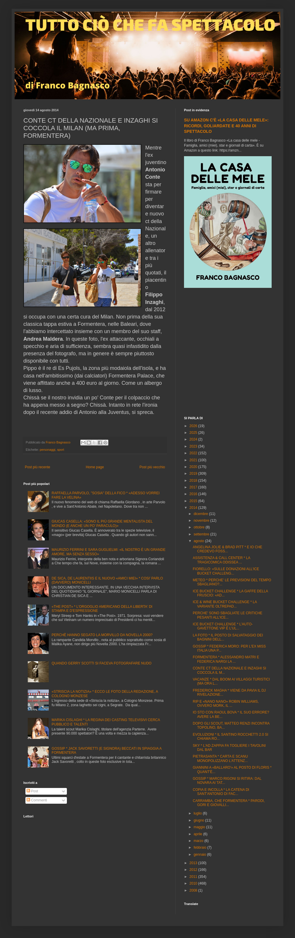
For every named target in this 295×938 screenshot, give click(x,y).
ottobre (200, 527)
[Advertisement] (55, 353)
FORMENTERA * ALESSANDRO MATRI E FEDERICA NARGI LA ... (226, 659)
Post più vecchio (152, 467)
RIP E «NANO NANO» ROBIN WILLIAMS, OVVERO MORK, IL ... (226, 703)
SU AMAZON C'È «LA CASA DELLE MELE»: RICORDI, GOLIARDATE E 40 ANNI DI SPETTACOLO (226, 126)
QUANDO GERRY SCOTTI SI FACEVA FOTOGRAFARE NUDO (102, 663)
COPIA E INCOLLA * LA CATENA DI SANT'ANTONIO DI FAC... (221, 792)
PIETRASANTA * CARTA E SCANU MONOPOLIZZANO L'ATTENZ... (220, 758)
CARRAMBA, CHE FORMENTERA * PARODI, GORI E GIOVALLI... (229, 803)
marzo (199, 841)
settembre (202, 534)
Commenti (37, 800)
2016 (194, 494)
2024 (194, 439)
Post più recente (37, 467)
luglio (198, 813)
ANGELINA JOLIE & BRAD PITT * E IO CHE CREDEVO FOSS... (227, 549)
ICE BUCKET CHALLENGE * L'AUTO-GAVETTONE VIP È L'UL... (223, 626)
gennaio (200, 854)
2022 (194, 453)
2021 (194, 460)
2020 (194, 467)
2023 (194, 446)
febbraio (200, 847)
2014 (194, 508)
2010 (194, 883)
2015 (194, 501)
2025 (194, 433)
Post (32, 791)
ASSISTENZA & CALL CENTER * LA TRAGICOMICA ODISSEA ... (221, 560)
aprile (198, 834)
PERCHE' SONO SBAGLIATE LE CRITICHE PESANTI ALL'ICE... (227, 615)
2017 (194, 487)
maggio (200, 827)
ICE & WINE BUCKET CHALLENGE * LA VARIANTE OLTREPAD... (225, 604)
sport (60, 449)
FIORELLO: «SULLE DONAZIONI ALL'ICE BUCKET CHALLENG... (226, 571)
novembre (202, 520)
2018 (194, 480)
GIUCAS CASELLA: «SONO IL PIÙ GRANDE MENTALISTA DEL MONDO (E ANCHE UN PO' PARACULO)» (102, 523)
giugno (199, 820)
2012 (194, 870)
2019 (194, 473)
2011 (194, 877)
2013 (194, 863)
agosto (199, 541)
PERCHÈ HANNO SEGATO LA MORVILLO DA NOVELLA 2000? (102, 635)
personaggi (47, 449)
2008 (194, 890)
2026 (194, 426)
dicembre (201, 514)
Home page (95, 467)
